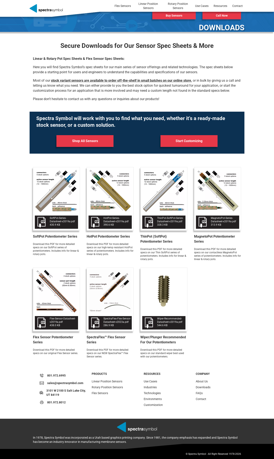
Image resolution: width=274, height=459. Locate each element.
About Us (202, 381)
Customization (153, 405)
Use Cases (150, 381)
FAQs (199, 393)
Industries (150, 387)
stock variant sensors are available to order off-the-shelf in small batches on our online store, (121, 80)
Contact (201, 399)
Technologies (152, 393)
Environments (153, 399)
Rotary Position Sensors (107, 387)
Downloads (203, 387)
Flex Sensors (100, 393)
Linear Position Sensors (107, 381)
